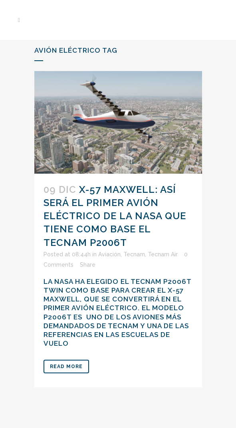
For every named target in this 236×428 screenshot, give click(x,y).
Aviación (109, 254)
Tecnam (134, 254)
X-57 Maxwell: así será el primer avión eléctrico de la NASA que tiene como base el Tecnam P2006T (115, 216)
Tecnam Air (163, 254)
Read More (66, 366)
